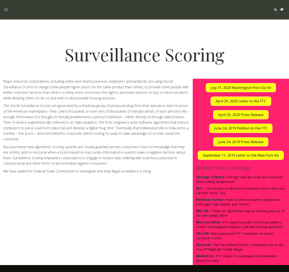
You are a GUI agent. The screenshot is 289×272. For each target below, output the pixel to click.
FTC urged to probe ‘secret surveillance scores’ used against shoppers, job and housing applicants (239, 224)
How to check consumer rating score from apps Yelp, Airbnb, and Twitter (238, 201)
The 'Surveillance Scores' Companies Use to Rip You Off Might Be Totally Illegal (240, 247)
